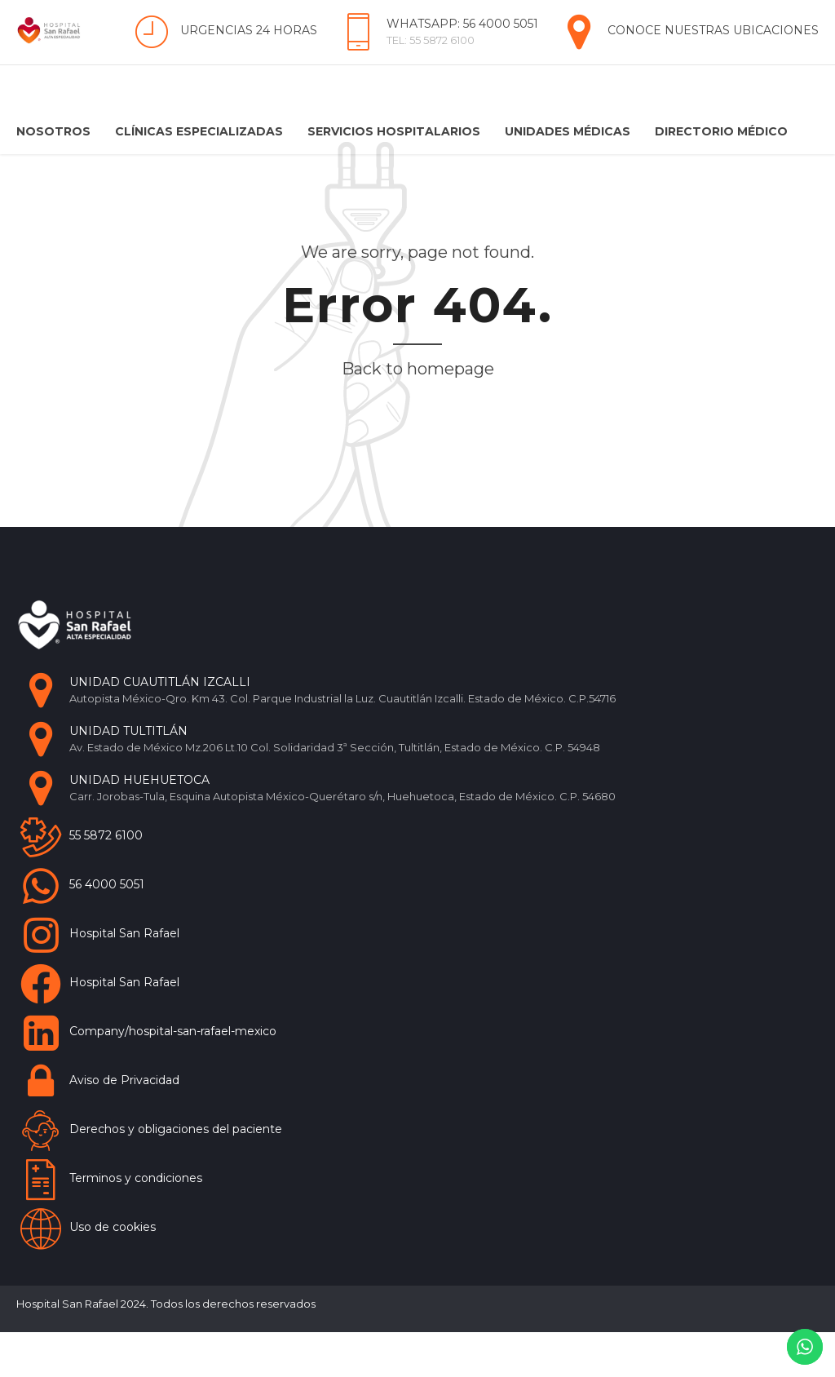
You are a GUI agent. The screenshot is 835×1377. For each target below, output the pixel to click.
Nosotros (53, 131)
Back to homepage (418, 413)
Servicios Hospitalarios (393, 131)
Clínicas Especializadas (199, 131)
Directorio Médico (721, 131)
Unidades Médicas (567, 131)
